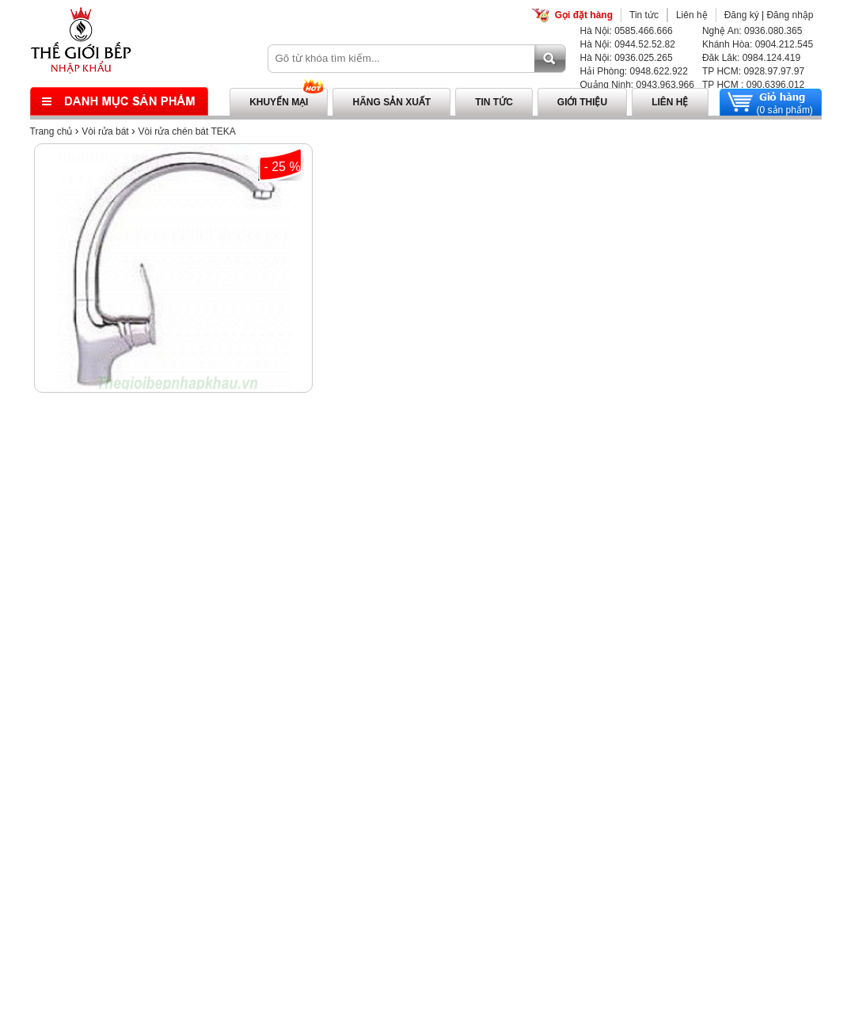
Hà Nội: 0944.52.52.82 (627, 44)
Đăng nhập (789, 15)
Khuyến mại (278, 102)
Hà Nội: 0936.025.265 (626, 57)
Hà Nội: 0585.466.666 (626, 30)
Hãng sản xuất (391, 102)
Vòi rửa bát (105, 131)
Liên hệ (692, 15)
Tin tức (644, 15)
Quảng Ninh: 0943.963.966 (637, 84)
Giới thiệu (582, 102)
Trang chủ (51, 131)
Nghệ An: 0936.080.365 (752, 30)
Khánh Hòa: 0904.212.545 (757, 44)
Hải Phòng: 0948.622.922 (634, 71)
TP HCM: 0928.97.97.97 (753, 71)
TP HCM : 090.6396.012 (753, 84)
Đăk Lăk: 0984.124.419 (751, 57)
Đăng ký (741, 15)
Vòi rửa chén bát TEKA (187, 131)
